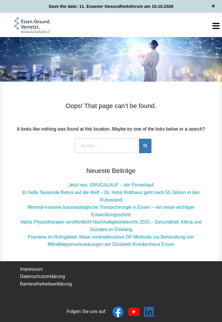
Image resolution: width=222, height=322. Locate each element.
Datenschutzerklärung (42, 276)
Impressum (31, 269)
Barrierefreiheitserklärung (46, 283)
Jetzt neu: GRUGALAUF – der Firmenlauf (111, 184)
